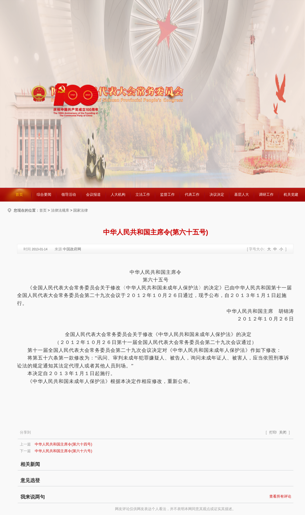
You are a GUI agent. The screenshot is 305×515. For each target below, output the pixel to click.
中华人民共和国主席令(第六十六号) (63, 451)
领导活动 (68, 194)
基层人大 (241, 194)
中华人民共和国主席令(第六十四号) (63, 444)
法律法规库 (60, 210)
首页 (19, 194)
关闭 (282, 432)
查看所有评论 (280, 496)
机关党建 (291, 194)
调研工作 (266, 194)
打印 (273, 432)
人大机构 (118, 194)
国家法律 (80, 210)
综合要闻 (44, 194)
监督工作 (167, 194)
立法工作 (142, 194)
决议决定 (217, 194)
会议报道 (93, 194)
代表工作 (192, 194)
